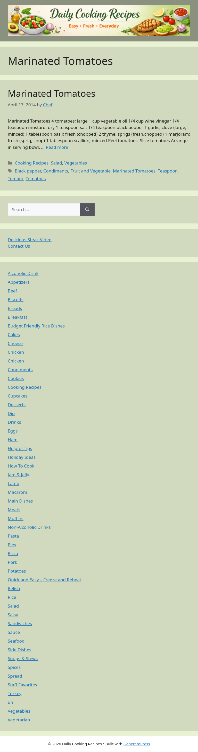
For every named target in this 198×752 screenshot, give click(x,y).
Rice (12, 597)
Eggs (13, 431)
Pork (12, 562)
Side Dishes (19, 650)
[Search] (87, 209)
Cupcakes (17, 396)
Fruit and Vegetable (90, 171)
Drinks (14, 422)
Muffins (15, 518)
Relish (14, 588)
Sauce (14, 632)
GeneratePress (136, 743)
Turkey (14, 693)
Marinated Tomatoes (51, 93)
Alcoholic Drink (23, 273)
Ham (13, 440)
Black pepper (28, 171)
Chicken (16, 352)
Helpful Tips (20, 448)
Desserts (17, 405)
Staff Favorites (22, 685)
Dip (11, 413)
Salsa (13, 615)
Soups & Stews (23, 658)
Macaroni (17, 492)
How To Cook (21, 466)
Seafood (16, 641)
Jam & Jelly (18, 475)
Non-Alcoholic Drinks (29, 527)
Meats (14, 510)
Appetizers (19, 282)
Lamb (13, 483)
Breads (15, 308)
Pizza (13, 553)
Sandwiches (20, 623)
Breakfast (17, 317)
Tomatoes (36, 178)
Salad (56, 163)
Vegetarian (19, 720)
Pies (12, 545)
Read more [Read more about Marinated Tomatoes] (57, 147)
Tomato (15, 178)
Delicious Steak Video (30, 240)
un (10, 702)
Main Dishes (20, 501)
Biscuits (15, 299)
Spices (14, 667)
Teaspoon (168, 171)
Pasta (13, 536)
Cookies (16, 378)
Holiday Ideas (22, 457)
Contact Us (19, 246)
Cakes (14, 335)
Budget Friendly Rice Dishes (36, 326)
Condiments (55, 171)
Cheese (15, 343)
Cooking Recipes (31, 163)
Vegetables (75, 163)
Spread (15, 676)
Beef (12, 291)
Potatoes (17, 571)
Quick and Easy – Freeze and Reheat (44, 580)
